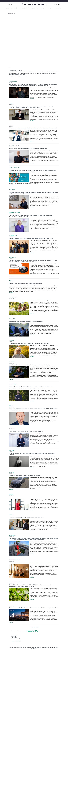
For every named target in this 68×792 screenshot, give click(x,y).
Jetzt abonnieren (57, 4)
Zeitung (26, 0)
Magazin (30, 0)
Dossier (36, 0)
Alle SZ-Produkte (42, 0)
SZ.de (23, 0)
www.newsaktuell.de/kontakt (16, 640)
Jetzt (33, 0)
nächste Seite (36, 627)
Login (61, 4)
